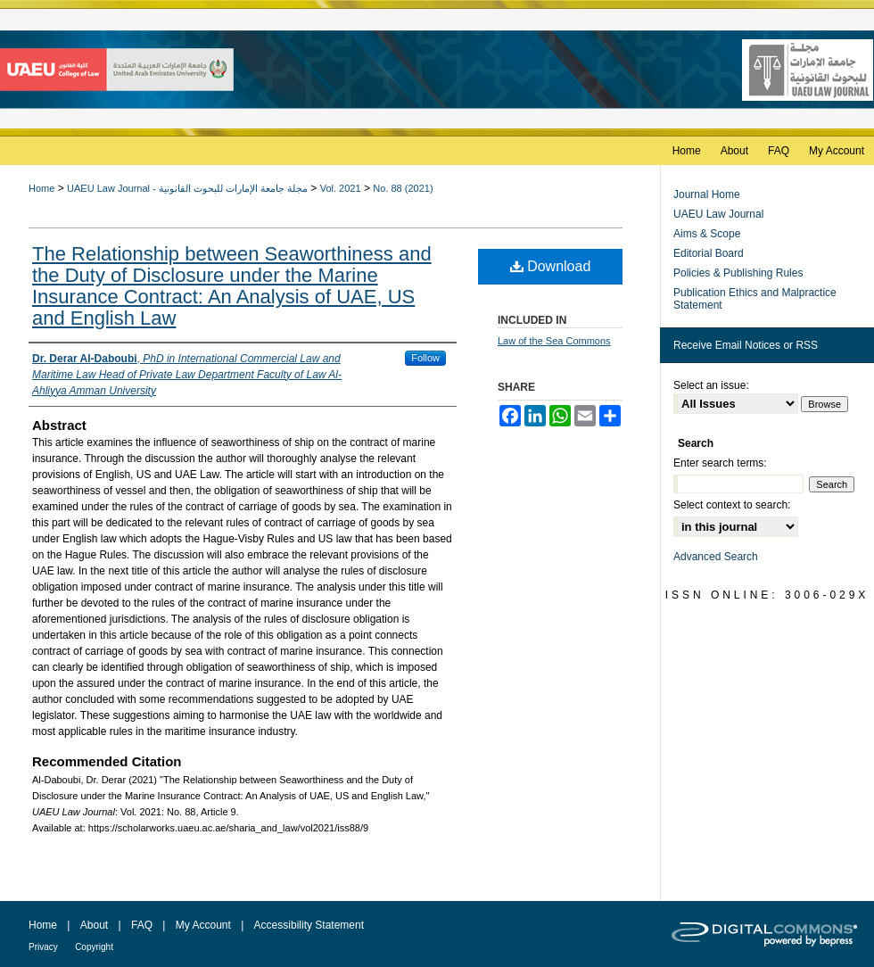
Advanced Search (715, 556)
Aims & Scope (706, 233)
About (94, 925)
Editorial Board (708, 253)
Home (41, 188)
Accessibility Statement (309, 925)
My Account (203, 925)
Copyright (94, 947)
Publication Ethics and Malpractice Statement (755, 298)
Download (550, 266)
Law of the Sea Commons (554, 340)
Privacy (43, 947)
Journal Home (706, 194)
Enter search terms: (720, 463)
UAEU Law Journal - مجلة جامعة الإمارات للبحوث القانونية (187, 188)
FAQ (142, 925)
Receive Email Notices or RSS (745, 345)
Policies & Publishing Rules (738, 273)
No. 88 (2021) (403, 188)
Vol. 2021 (340, 188)
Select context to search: (731, 505)
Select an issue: (711, 385)
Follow (425, 357)
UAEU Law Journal (718, 214)
